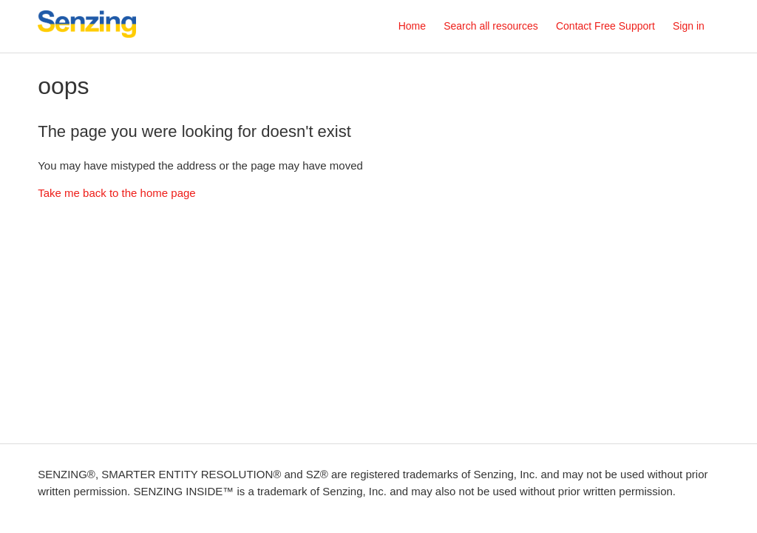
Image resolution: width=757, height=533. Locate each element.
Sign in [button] (689, 26)
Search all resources (491, 26)
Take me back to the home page (116, 193)
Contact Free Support (605, 26)
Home (412, 26)
